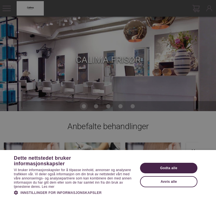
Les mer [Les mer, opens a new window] (48, 187)
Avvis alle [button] (169, 182)
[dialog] (108, 100)
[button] (74, 192)
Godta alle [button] (168, 168)
